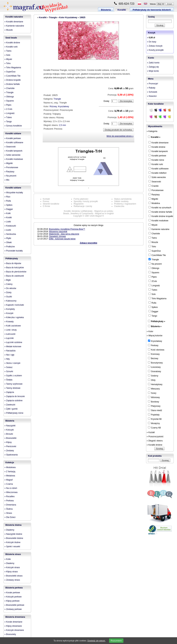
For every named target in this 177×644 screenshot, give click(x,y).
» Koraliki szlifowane (13, 142)
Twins (152, 237)
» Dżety (8, 292)
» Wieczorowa (10, 492)
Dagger (153, 311)
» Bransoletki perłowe (14, 605)
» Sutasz (8, 367)
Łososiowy (154, 367)
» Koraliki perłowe (12, 138)
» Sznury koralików (13, 126)
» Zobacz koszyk (154, 46)
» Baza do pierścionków (15, 271)
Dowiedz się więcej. (96, 640)
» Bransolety (10, 634)
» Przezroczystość (155, 436)
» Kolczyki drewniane (14, 630)
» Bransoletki (10, 438)
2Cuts (152, 281)
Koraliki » (155, 137)
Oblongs (153, 268)
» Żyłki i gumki (11, 409)
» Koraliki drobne (12, 42)
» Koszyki (8, 313)
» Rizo (7, 197)
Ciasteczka (119, 206)
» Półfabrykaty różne (13, 413)
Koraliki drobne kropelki (160, 216)
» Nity (7, 359)
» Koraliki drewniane (13, 21)
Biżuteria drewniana (15, 617)
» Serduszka (10, 234)
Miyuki (152, 224)
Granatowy (154, 371)
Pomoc (46, 201)
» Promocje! (152, 83)
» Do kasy (151, 42)
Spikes (153, 307)
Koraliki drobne (156, 146)
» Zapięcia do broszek (14, 396)
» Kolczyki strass (12, 567)
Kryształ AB (155, 419)
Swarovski (154, 181)
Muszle (153, 242)
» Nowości (152, 96)
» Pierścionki (10, 446)
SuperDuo (154, 250)
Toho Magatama (157, 298)
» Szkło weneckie (12, 155)
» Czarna (8, 484)
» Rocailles (9, 496)
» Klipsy (8, 442)
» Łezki (7, 230)
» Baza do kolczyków (14, 267)
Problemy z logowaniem (125, 204)
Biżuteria (106, 9)
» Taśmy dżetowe (12, 388)
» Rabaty (151, 88)
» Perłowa (9, 500)
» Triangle (9, 92)
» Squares (9, 101)
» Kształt (151, 432)
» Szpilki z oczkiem (13, 375)
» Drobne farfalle (12, 84)
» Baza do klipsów (12, 263)
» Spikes (8, 205)
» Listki (7, 221)
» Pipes (7, 105)
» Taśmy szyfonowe (13, 384)
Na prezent (155, 263)
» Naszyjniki (10, 425)
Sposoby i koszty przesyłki (86, 201)
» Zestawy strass (12, 580)
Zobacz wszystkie (88, 243)
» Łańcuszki (9, 334)
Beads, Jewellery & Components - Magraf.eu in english (88, 213)
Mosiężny (154, 423)
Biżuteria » (156, 326)
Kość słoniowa (156, 349)
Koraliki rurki (155, 164)
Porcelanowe (156, 190)
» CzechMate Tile (12, 76)
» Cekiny (8, 284)
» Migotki (8, 163)
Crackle (153, 185)
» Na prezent (10, 176)
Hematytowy (155, 384)
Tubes (152, 289)
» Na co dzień (10, 488)
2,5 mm (62, 125)
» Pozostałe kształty (13, 251)
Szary (152, 393)
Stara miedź (155, 410)
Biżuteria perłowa (14, 588)
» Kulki (7, 213)
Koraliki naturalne (14, 17)
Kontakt (46, 199)
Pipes (152, 276)
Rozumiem (116, 640)
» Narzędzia (10, 350)
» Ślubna (8, 509)
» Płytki (7, 238)
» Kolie (7, 559)
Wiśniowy (154, 397)
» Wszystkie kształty (13, 192)
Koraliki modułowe (158, 220)
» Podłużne (9, 246)
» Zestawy (9, 450)
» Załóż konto (153, 62)
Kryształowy (63, 106)
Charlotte (154, 233)
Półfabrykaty (12, 258)
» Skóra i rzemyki (12, 363)
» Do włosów (10, 288)
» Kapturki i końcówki (14, 305)
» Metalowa (9, 475)
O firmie (46, 206)
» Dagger (8, 209)
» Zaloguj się (153, 67)
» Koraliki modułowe (13, 159)
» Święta (8, 380)
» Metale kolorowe (12, 346)
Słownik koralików (51, 204)
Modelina (154, 203)
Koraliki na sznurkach (159, 207)
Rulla (152, 302)
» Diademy (9, 530)
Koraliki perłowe (157, 155)
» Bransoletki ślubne (13, 538)
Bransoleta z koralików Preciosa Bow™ (67, 229)
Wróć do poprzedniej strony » (119, 136)
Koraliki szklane (13, 133)
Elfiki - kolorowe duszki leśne (62, 239)
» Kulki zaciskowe (12, 326)
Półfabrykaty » (158, 321)
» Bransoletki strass (13, 576)
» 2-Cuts (8, 109)
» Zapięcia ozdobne (13, 400)
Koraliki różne (156, 159)
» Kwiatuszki (10, 226)
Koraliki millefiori (157, 172)
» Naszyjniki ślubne (13, 534)
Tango (152, 315)
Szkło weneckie (157, 177)
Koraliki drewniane (158, 142)
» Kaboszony (10, 301)
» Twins (7, 51)
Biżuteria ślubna (14, 525)
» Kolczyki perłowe (13, 597)
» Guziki (8, 296)
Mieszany (154, 388)
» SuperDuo (10, 71)
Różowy (53, 106)
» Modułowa (10, 467)
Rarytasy (154, 194)
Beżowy (153, 358)
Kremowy (154, 354)
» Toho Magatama (12, 67)
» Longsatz (9, 113)
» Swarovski (10, 146)
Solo (152, 294)
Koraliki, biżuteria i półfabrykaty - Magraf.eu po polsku (88, 211)
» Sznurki (8, 371)
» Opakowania (11, 455)
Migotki (153, 198)
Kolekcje (10, 462)
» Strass (8, 513)
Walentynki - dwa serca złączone (64, 234)
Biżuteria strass (13, 554)
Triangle (53, 17)
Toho (152, 246)
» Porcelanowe (11, 167)
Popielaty (154, 414)
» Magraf (8, 480)
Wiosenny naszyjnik (58, 231)
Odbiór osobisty (121, 201)
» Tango (8, 121)
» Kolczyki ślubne (12, 542)
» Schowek (152, 92)
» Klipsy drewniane (13, 626)
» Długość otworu (155, 440)
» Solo (7, 55)
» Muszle (8, 30)
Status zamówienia (123, 199)
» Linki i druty (10, 330)
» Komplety (9, 309)
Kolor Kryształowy (68, 17)
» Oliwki (8, 242)
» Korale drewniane (13, 622)
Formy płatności (81, 199)
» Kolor (150, 331)
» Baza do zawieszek (14, 276)
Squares (153, 272)
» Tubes (8, 117)
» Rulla (7, 201)
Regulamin (78, 204)
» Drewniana (10, 505)
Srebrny (153, 375)
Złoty (152, 380)
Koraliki (122, 9)
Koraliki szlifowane (158, 168)
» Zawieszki (9, 404)
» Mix (7, 180)
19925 (82, 17)
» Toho (7, 63)
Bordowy (153, 401)
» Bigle (7, 280)
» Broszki (8, 434)
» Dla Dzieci (10, 517)
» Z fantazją (9, 471)
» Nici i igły (9, 355)
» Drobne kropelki (12, 80)
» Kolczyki (9, 430)
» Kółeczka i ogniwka (14, 317)
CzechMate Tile (157, 255)
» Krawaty (9, 321)
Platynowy (154, 406)
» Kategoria (152, 131)
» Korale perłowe (12, 592)
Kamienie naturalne (158, 229)
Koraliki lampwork (158, 151)
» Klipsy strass (11, 571)
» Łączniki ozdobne (13, 342)
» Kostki (8, 217)
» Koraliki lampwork (13, 151)
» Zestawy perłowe (13, 609)
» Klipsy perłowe (12, 601)
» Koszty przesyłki (155, 50)
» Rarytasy (9, 171)
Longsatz (154, 285)
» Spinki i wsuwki (12, 546)
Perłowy (153, 345)
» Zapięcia (9, 392)
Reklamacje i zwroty (83, 206)
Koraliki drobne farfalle (160, 211)
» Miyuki (8, 59)
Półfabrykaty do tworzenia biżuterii (152, 9)
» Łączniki (9, 338)
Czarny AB (154, 427)
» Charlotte (9, 88)
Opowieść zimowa (57, 236)
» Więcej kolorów (154, 335)
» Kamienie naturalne (14, 26)
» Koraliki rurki (11, 47)
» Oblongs (9, 96)
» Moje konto (153, 71)
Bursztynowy (155, 362)
